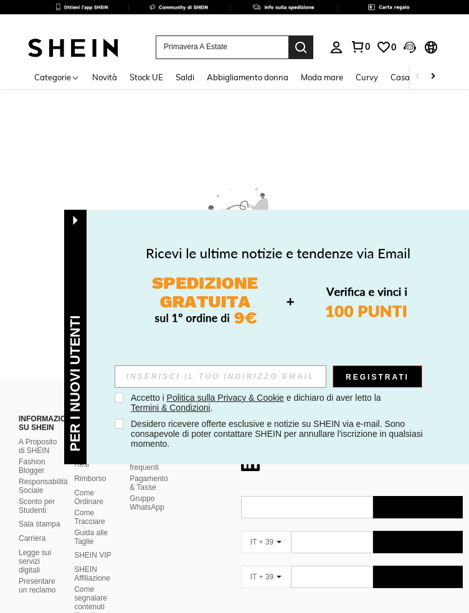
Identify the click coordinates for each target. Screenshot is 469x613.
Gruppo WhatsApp (147, 503)
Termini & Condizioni (171, 408)
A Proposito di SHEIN (38, 446)
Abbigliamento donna (247, 77)
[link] (234, 15)
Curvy (367, 77)
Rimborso (90, 478)
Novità (104, 77)
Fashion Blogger (32, 466)
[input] (220, 376)
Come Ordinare (88, 497)
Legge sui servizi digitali (35, 561)
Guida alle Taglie (91, 537)
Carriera (32, 538)
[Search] (300, 47)
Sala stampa (39, 524)
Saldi (185, 77)
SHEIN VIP (92, 555)
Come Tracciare (89, 517)
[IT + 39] (266, 542)
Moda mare (322, 77)
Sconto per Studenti (37, 506)
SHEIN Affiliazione (92, 574)
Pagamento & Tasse (149, 483)
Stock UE (146, 77)
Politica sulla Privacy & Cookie (225, 398)
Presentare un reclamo (37, 585)
